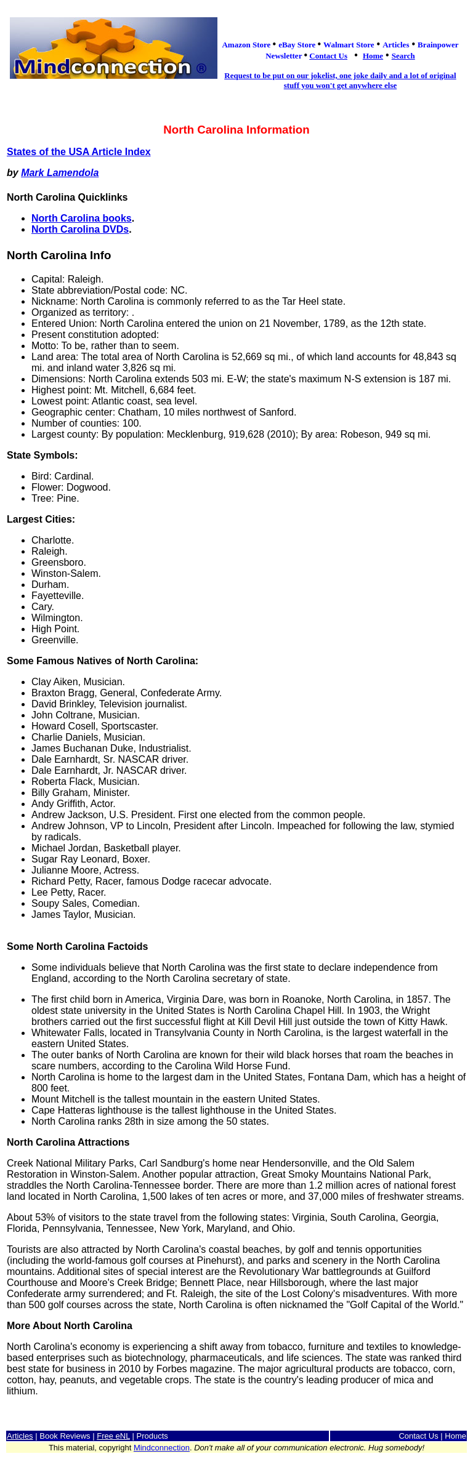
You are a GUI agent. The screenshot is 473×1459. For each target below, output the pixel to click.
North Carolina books (81, 218)
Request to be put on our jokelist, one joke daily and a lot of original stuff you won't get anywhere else (340, 80)
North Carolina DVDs (80, 229)
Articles (20, 1436)
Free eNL (113, 1436)
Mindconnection (162, 1447)
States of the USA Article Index (79, 152)
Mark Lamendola (60, 172)
